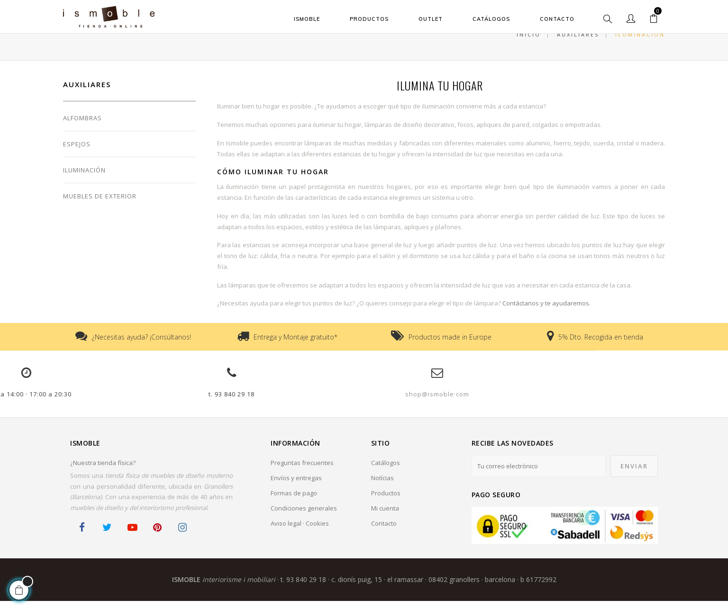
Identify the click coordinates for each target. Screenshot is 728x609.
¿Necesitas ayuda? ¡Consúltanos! (141, 344)
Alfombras (82, 126)
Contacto (384, 531)
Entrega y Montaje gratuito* (295, 344)
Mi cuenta (385, 516)
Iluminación (84, 178)
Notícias (382, 486)
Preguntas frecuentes (302, 470)
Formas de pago (294, 501)
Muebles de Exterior (99, 204)
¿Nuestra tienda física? (103, 470)
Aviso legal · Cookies (300, 531)
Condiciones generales (304, 516)
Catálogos (385, 470)
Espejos (77, 152)
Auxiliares (87, 93)
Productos (385, 501)
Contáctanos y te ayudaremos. (546, 311)
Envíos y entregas (296, 486)
